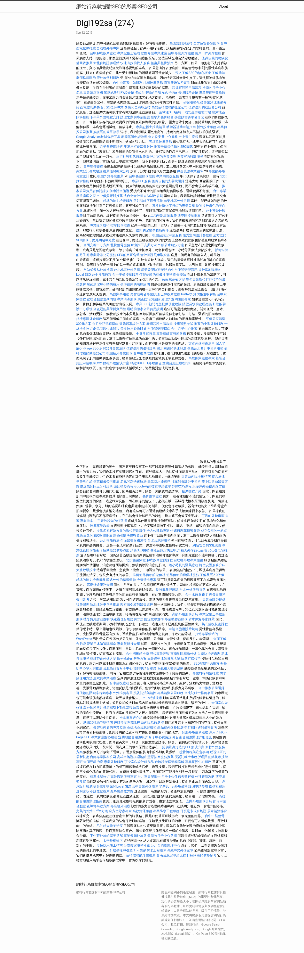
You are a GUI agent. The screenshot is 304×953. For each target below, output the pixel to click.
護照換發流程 (123, 486)
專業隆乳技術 (100, 225)
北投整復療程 (136, 560)
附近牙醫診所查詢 (177, 83)
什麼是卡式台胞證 (193, 811)
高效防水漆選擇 (158, 481)
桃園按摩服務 (153, 83)
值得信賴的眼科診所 (141, 348)
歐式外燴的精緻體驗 (121, 580)
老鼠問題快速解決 (106, 329)
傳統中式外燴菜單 (180, 850)
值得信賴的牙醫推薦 (141, 855)
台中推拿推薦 (143, 353)
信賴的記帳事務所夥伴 (152, 230)
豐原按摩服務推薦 (160, 757)
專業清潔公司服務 (170, 693)
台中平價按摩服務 (125, 275)
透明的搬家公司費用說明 (145, 309)
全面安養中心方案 (96, 245)
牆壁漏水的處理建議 (197, 304)
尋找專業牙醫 (160, 654)
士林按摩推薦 (170, 294)
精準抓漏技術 (100, 777)
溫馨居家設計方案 (132, 324)
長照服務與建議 (167, 590)
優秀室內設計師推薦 (197, 235)
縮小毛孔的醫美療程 (183, 565)
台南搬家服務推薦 (137, 845)
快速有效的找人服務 (135, 63)
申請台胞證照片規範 (183, 629)
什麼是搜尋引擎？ (123, 850)
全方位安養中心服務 (163, 137)
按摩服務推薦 (120, 225)
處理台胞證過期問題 (101, 299)
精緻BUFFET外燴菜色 (146, 363)
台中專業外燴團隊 (145, 786)
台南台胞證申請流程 (171, 855)
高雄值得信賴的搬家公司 (169, 107)
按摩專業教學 (100, 526)
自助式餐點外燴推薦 (98, 270)
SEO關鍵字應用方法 (208, 663)
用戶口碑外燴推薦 (208, 53)
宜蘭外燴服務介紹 (199, 801)
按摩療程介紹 (192, 491)
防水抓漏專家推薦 (201, 619)
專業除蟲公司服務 (103, 255)
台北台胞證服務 (158, 540)
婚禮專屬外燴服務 (89, 319)
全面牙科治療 (93, 762)
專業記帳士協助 (128, 53)
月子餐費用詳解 (111, 147)
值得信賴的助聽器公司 (204, 107)
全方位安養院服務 (206, 43)
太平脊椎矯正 (113, 841)
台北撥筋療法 (109, 540)
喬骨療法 (179, 275)
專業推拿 (86, 521)
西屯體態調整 (90, 107)
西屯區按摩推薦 (189, 215)
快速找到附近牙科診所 (96, 486)
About (223, 6)
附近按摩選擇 (154, 619)
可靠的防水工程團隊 (151, 850)
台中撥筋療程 (102, 275)
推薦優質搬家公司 (116, 171)
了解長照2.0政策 (212, 575)
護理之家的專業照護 (135, 117)
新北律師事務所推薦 (104, 604)
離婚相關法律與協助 (128, 535)
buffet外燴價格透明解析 (198, 294)
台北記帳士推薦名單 (199, 693)
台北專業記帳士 (149, 777)
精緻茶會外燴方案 (103, 658)
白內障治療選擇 (152, 722)
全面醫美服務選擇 (133, 540)
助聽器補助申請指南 (181, 127)
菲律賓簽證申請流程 (187, 88)
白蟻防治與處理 (208, 654)
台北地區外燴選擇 (127, 270)
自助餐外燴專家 (107, 48)
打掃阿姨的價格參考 (202, 727)
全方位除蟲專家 (158, 531)
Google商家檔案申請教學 (152, 486)
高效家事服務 (119, 294)
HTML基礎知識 (128, 708)
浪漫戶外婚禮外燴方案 (208, 486)
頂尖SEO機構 (139, 550)
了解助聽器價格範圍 (114, 550)
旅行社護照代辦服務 (131, 156)
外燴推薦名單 (123, 693)
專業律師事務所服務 (171, 334)
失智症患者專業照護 (145, 294)
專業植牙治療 (120, 806)
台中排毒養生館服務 (128, 83)
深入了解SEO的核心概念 (193, 73)
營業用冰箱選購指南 (101, 644)
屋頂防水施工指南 (109, 845)
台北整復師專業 (112, 107)
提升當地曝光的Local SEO (112, 786)
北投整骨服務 (120, 245)
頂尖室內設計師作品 (139, 762)
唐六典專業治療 (104, 678)
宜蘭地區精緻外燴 (183, 654)
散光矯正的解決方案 (132, 658)
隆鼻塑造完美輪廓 (212, 93)
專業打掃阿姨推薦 (206, 673)
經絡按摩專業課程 (127, 722)
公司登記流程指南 (105, 324)
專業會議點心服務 (104, 737)
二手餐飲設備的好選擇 (110, 521)
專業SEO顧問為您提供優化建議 (158, 304)
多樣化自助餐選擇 (137, 107)
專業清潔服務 (93, 93)
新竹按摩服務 (206, 127)
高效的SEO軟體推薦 (97, 535)
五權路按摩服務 (161, 142)
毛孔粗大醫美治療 (170, 668)
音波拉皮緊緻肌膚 (133, 329)
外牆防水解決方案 (171, 245)
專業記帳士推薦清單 (150, 127)
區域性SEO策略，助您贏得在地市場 (185, 112)
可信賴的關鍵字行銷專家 (94, 693)
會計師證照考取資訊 (155, 255)
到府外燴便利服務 (106, 78)
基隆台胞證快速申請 (165, 550)
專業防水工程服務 (166, 811)
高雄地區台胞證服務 (141, 727)
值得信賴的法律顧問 (135, 284)
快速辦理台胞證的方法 (126, 619)
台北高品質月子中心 (118, 668)
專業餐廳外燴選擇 (137, 836)
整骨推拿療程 (152, 496)
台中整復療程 (120, 683)
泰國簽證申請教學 (134, 137)
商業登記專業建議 (89, 171)
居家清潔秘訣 (217, 811)
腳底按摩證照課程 (160, 560)
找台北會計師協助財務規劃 (143, 196)
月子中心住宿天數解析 (177, 777)
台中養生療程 (189, 137)
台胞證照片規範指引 (101, 708)
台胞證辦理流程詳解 (169, 762)
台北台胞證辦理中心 (165, 845)
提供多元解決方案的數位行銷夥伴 (121, 531)
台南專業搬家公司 (103, 757)
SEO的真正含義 (128, 255)
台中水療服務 (195, 595)
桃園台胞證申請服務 (167, 235)
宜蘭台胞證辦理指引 (177, 363)
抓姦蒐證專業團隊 (190, 171)
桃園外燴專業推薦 (110, 176)
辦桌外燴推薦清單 (201, 343)
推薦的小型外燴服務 (209, 324)
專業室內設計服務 (190, 156)
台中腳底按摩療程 (103, 53)
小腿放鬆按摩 (100, 791)
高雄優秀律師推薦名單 (163, 658)
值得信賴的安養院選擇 (168, 181)
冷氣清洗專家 (146, 580)
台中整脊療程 (93, 166)
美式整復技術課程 (215, 624)
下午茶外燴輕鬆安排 (104, 117)
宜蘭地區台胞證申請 (133, 737)
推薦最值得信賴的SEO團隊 (173, 147)
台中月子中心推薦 (184, 329)
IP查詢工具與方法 (144, 245)
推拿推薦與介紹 (130, 718)
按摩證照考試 (183, 324)
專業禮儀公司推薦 (106, 481)
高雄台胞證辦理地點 (132, 757)
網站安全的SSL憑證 (207, 545)
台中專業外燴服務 (181, 53)
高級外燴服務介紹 (100, 585)
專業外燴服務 (114, 762)
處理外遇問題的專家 (176, 299)
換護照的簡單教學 (106, 132)
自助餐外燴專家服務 (188, 560)
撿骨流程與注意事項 (194, 752)
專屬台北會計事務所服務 (205, 348)
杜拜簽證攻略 (205, 777)
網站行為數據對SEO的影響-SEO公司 (116, 6)
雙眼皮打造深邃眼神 (138, 147)
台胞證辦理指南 (158, 329)
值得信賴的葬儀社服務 (155, 275)
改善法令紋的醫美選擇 (136, 604)
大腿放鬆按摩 (86, 570)
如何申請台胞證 (117, 191)
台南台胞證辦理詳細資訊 (194, 737)
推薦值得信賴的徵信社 (149, 575)
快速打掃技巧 (191, 658)
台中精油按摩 (152, 698)
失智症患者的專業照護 (109, 727)
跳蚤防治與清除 (149, 299)
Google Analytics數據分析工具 (98, 137)
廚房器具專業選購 (112, 348)
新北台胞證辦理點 (106, 63)
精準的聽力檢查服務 (118, 201)
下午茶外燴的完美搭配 (106, 836)
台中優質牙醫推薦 (109, 196)
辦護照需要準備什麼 (189, 117)
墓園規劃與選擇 (181, 43)
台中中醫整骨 (215, 816)
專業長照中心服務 (198, 762)
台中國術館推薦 (138, 654)
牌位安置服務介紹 (212, 565)
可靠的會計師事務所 (186, 481)
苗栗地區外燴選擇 (177, 201)
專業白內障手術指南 (196, 476)
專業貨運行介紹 (128, 644)
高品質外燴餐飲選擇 (172, 727)
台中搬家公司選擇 (211, 688)
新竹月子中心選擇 (164, 836)
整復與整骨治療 (162, 63)
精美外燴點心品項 (194, 550)
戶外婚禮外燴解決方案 (112, 363)
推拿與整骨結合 (162, 117)
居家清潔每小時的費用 (103, 284)
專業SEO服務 (141, 181)
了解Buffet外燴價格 (173, 786)
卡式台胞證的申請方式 (151, 93)
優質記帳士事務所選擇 (190, 757)
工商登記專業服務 (163, 215)
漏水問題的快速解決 (171, 348)
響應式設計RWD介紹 (119, 93)
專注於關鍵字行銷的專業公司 (173, 206)
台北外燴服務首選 (192, 590)
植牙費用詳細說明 (96, 619)
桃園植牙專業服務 (119, 353)
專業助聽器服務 (167, 176)
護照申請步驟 (198, 786)
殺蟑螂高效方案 (173, 279)
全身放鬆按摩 (146, 334)
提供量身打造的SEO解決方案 (183, 747)
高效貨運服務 (142, 811)
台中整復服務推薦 (142, 176)
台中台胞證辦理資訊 (182, 270)
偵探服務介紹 (193, 102)
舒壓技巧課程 (182, 486)
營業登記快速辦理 (154, 270)
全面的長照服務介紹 (183, 93)
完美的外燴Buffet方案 (92, 811)
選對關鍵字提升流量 (148, 201)
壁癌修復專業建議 (154, 53)
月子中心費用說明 (162, 737)
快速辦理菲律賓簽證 (185, 531)
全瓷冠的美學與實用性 (109, 309)
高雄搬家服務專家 (201, 358)
